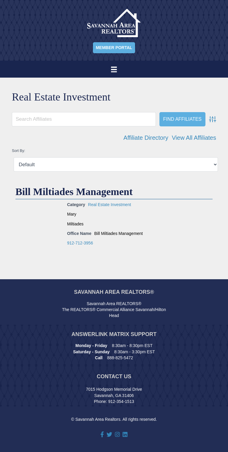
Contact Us (114, 376)
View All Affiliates (194, 137)
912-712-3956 (80, 243)
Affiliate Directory (146, 137)
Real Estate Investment (109, 204)
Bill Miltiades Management (74, 191)
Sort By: (18, 151)
